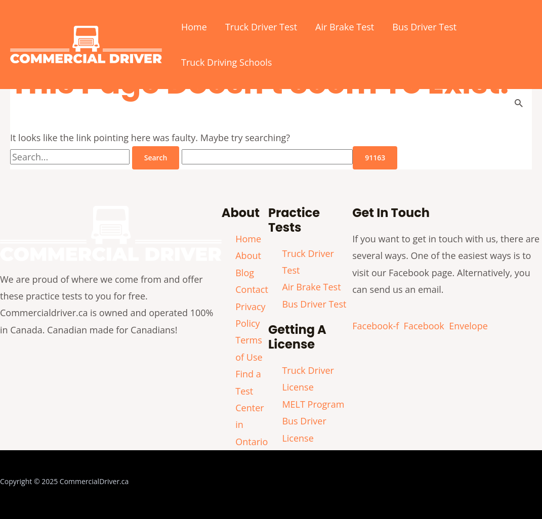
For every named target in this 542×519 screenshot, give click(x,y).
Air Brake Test (344, 27)
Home (194, 27)
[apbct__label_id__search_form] (267, 156)
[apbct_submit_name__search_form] (375, 157)
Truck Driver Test (261, 27)
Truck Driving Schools (226, 62)
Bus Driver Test (424, 27)
